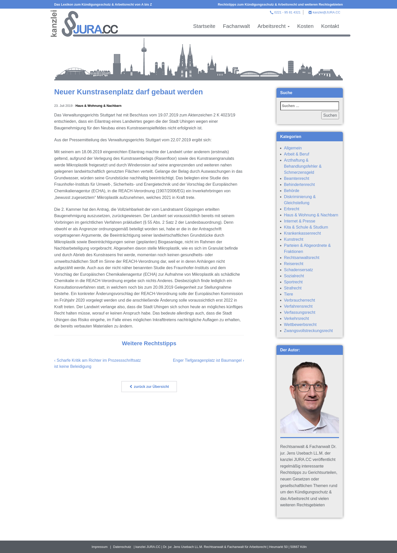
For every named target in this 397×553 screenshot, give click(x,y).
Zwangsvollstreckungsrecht (308, 331)
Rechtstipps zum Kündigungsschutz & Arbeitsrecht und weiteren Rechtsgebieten (280, 4)
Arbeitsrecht (273, 26)
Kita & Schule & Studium (306, 227)
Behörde (292, 190)
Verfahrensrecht (298, 306)
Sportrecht (293, 282)
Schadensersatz (298, 270)
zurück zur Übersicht (149, 387)
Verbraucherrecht (299, 300)
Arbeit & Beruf (296, 154)
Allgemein (293, 148)
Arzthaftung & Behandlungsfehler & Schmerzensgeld (303, 166)
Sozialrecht (294, 276)
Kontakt (330, 26)
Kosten (305, 26)
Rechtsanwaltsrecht (302, 257)
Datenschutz (122, 547)
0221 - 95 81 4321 (287, 12)
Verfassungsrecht (299, 312)
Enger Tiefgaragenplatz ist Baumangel (207, 360)
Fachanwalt (236, 26)
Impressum (100, 547)
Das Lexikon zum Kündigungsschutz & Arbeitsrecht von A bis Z (103, 4)
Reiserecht (293, 264)
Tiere (288, 294)
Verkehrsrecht (296, 318)
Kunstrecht (293, 239)
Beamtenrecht (296, 178)
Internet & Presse (299, 221)
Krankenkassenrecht (302, 233)
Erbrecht (291, 209)
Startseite (204, 26)
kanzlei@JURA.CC (326, 12)
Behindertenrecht (299, 184)
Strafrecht (293, 288)
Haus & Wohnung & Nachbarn (98, 106)
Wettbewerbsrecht (300, 324)
